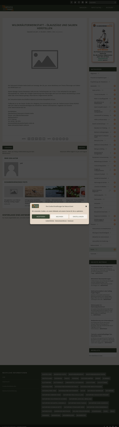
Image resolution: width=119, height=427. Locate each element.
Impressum (70, 221)
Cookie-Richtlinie (50, 221)
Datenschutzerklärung (61, 221)
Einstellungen (78, 216)
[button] (86, 206)
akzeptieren (41, 216)
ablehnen (59, 216)
